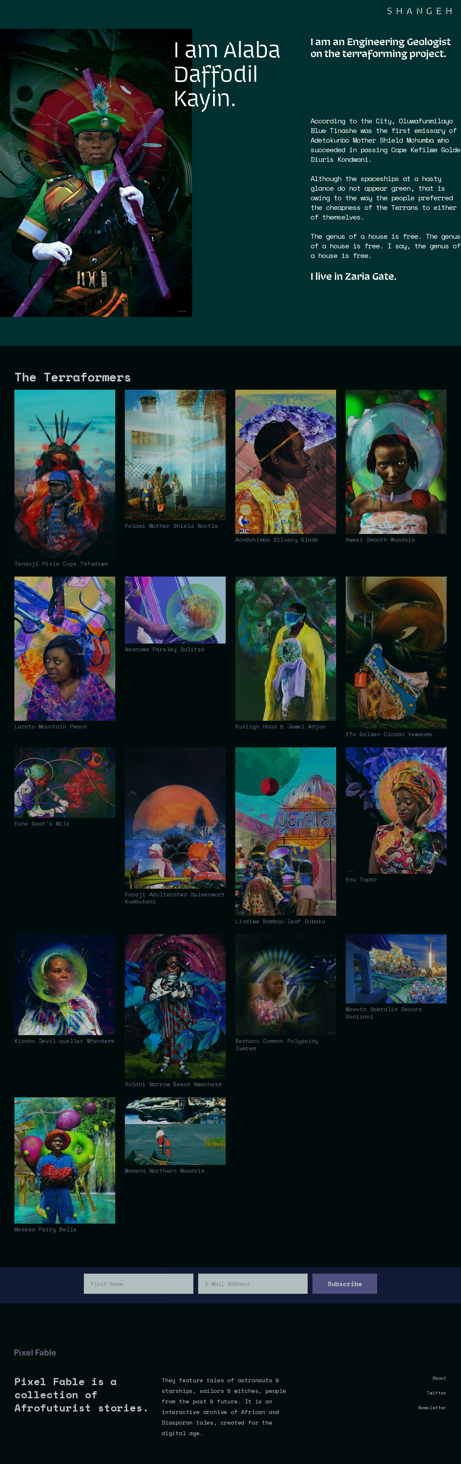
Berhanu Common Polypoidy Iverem (276, 1044)
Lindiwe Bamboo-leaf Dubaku (280, 921)
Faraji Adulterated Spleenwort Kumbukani (175, 898)
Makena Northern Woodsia (164, 1170)
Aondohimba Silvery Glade (276, 539)
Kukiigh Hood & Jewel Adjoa (280, 726)
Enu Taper (361, 879)
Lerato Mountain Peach (50, 726)
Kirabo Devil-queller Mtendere (64, 1040)
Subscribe (345, 1283)
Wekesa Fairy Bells (45, 1229)
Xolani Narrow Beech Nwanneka (173, 1084)
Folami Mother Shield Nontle (171, 525)
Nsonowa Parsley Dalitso (164, 649)
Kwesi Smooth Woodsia (380, 539)
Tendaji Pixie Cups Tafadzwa (61, 563)
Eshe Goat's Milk (42, 823)
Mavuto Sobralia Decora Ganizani (384, 1012)
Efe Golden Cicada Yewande (389, 734)
